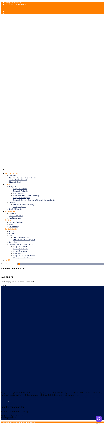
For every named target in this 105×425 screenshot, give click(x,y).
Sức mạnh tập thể (15, 182)
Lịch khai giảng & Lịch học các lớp (21, 244)
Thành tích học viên (15, 209)
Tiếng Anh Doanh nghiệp (21, 198)
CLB (10, 235)
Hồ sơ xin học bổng (16, 216)
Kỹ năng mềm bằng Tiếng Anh (55, 399)
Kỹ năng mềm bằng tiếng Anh (23, 258)
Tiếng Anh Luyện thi (20, 251)
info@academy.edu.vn (13, 2)
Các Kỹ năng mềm (19, 207)
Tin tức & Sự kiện (11, 229)
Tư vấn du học (10, 211)
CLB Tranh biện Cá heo (21, 237)
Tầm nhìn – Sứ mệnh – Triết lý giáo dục (22, 178)
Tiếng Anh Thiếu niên (20, 191)
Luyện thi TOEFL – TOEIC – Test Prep (26, 195)
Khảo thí (12, 224)
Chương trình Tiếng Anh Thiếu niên (17, 397)
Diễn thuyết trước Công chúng (23, 204)
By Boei (98, 423)
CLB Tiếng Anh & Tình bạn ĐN (24, 240)
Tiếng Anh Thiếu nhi (20, 189)
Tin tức (11, 231)
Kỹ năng (12, 202)
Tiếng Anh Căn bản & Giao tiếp (24, 255)
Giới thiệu (12, 176)
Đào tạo (7, 184)
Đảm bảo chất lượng (16, 222)
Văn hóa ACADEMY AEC (18, 180)
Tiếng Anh (12, 186)
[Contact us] (99, 419)
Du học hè (12, 213)
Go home (4, 285)
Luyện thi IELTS (18, 193)
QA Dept (8, 220)
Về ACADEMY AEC (12, 173)
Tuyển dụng (13, 242)
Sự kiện (11, 233)
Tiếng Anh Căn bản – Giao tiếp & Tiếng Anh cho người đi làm (34, 200)
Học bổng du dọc (15, 218)
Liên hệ (7, 260)
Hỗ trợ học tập (14, 227)
